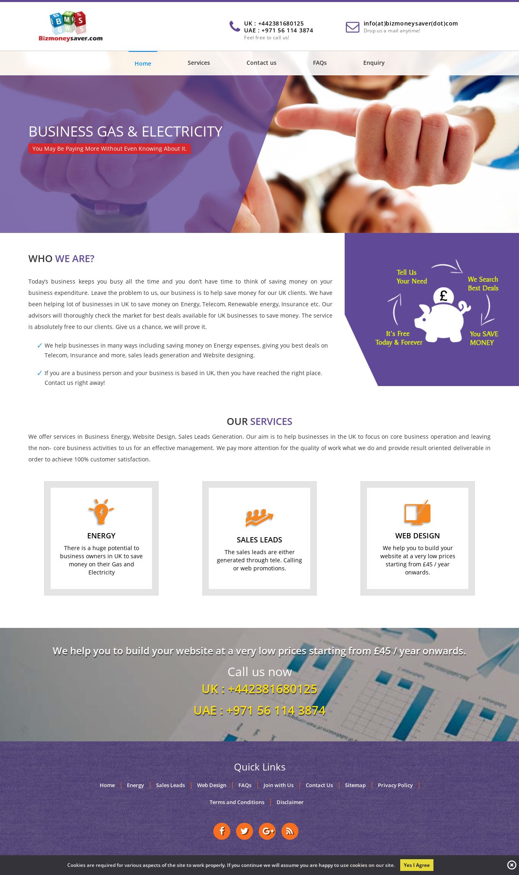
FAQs (320, 62)
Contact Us (319, 785)
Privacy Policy (395, 785)
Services (199, 62)
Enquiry (374, 62)
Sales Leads (170, 785)
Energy (135, 785)
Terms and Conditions (237, 802)
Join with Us (279, 785)
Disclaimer (290, 802)
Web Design (211, 785)
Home (143, 63)
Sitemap (355, 785)
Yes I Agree (417, 865)
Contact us (262, 62)
